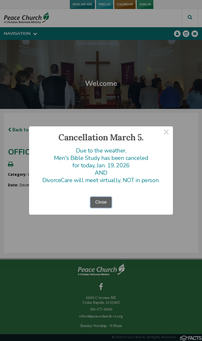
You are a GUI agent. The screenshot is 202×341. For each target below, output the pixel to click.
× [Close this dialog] (166, 133)
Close (101, 202)
